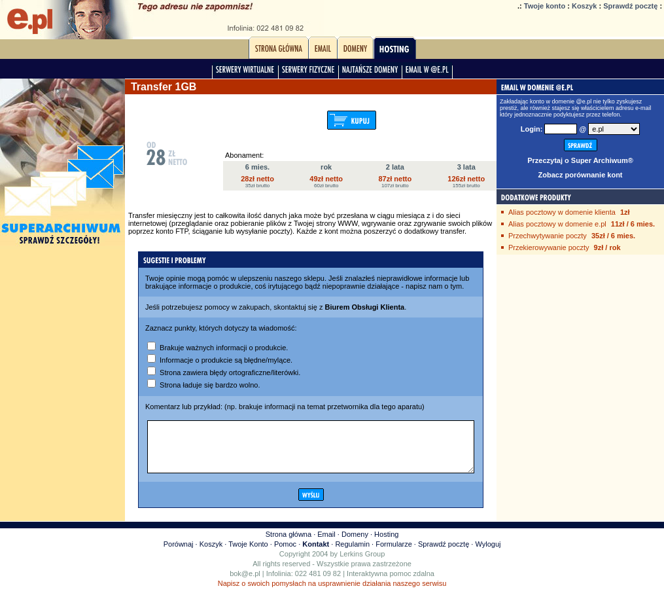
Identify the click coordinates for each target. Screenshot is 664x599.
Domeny (354, 544)
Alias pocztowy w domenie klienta (562, 212)
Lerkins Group (362, 564)
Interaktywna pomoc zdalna (390, 583)
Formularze (394, 554)
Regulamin (352, 554)
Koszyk (584, 6)
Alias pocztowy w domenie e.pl (557, 224)
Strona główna (288, 544)
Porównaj (179, 554)
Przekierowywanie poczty (548, 247)
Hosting (386, 544)
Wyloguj (487, 554)
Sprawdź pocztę (630, 6)
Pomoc (285, 554)
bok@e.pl (245, 583)
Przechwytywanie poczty (547, 236)
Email (326, 544)
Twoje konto (544, 6)
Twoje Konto (248, 554)
